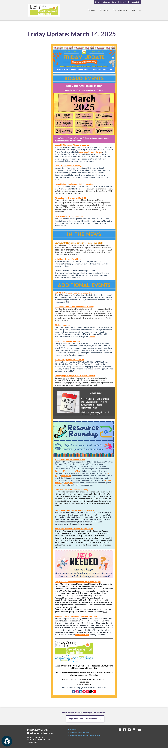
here (105, 611)
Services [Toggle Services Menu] (91, 10)
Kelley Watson (72, 254)
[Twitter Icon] (129, 730)
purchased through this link (90, 152)
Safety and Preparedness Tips (67, 471)
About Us (106, 2)
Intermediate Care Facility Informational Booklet (84, 735)
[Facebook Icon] (120, 730)
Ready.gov (68, 482)
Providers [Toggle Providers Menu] (104, 10)
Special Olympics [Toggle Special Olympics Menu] (120, 10)
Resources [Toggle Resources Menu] (136, 10)
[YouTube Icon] (139, 730)
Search (99, 2)
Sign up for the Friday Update (83, 718)
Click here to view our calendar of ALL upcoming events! (95, 413)
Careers (114, 2)
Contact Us (123, 2)
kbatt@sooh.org (82, 634)
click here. (92, 337)
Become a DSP (134, 2)
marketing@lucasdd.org (84, 684)
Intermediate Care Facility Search (79, 732)
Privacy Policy (73, 729)
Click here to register (72, 193)
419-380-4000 (84, 682)
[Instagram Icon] (134, 730)
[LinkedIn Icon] (124, 730)
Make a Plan (66, 475)
